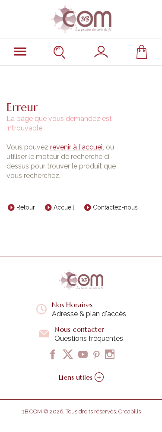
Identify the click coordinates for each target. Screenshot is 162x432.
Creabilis (129, 411)
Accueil (64, 207)
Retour (25, 207)
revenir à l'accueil (77, 147)
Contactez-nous (115, 207)
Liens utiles (81, 377)
